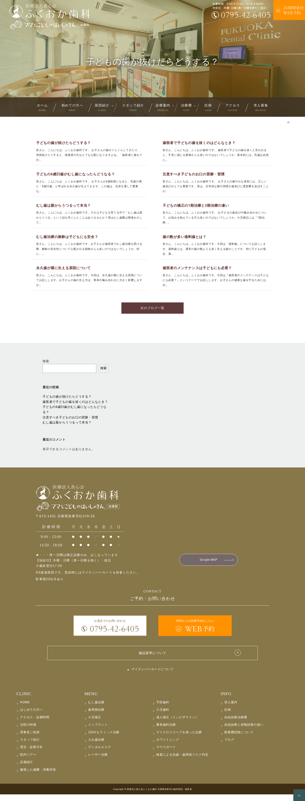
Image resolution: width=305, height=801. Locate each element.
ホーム (42, 107)
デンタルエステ (99, 753)
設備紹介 (26, 768)
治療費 (186, 107)
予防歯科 (162, 709)
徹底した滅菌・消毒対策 (38, 776)
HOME (25, 709)
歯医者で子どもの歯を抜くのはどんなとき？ (75, 407)
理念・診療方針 (31, 753)
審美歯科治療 (166, 731)
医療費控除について (239, 738)
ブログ (229, 746)
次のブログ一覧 (152, 314)
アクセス (232, 107)
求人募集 (261, 107)
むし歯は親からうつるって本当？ (67, 428)
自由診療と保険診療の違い (243, 731)
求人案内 (230, 709)
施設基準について (152, 659)
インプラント (98, 731)
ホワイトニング (167, 746)
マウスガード (166, 753)
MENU (91, 700)
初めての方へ (72, 107)
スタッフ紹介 (133, 107)
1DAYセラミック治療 (103, 738)
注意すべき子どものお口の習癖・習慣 (70, 423)
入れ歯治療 (96, 746)
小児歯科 (162, 716)
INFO (226, 700)
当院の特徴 (28, 731)
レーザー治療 (98, 761)
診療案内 (163, 107)
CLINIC (24, 700)
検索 (46, 367)
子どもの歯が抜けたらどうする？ (67, 402)
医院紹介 (102, 107)
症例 (208, 107)
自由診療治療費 (235, 723)
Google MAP (208, 566)
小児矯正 (94, 723)
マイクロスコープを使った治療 (179, 738)
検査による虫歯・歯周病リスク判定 (182, 761)
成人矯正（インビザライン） (177, 723)
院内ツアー (28, 761)
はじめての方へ (31, 716)
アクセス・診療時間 (34, 723)
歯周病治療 (96, 716)
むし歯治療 (96, 709)
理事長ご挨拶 (30, 738)
